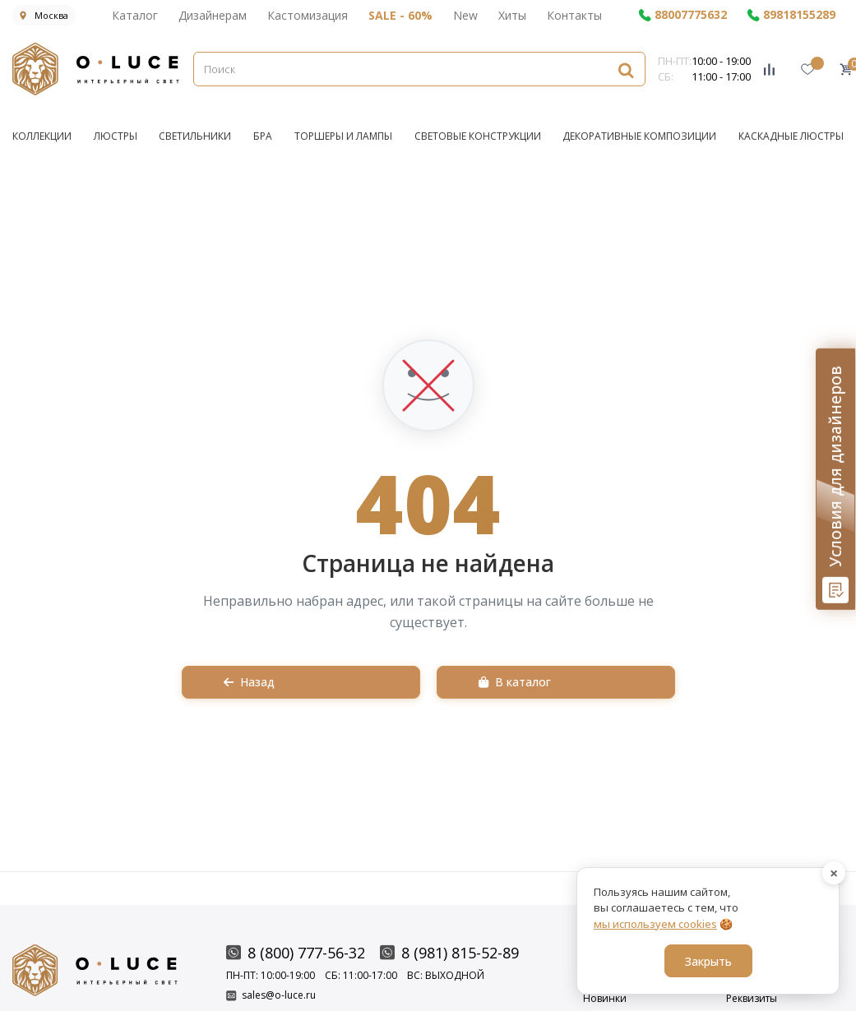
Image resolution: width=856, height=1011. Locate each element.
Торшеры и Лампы (343, 136)
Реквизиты (751, 999)
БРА (262, 136)
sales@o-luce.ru (271, 995)
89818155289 (791, 15)
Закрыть (708, 961)
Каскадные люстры (791, 136)
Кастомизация (307, 15)
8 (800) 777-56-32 (295, 952)
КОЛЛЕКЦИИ (42, 136)
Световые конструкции (477, 136)
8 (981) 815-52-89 (449, 952)
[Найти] (626, 69)
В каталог (515, 682)
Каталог (135, 15)
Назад (249, 682)
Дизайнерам (212, 15)
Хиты (512, 15)
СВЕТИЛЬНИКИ (195, 136)
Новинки (605, 999)
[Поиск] (419, 69)
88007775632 (682, 15)
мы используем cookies (655, 923)
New (465, 15)
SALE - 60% (400, 15)
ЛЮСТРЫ (115, 136)
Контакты (574, 15)
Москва (44, 15)
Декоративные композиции (639, 136)
